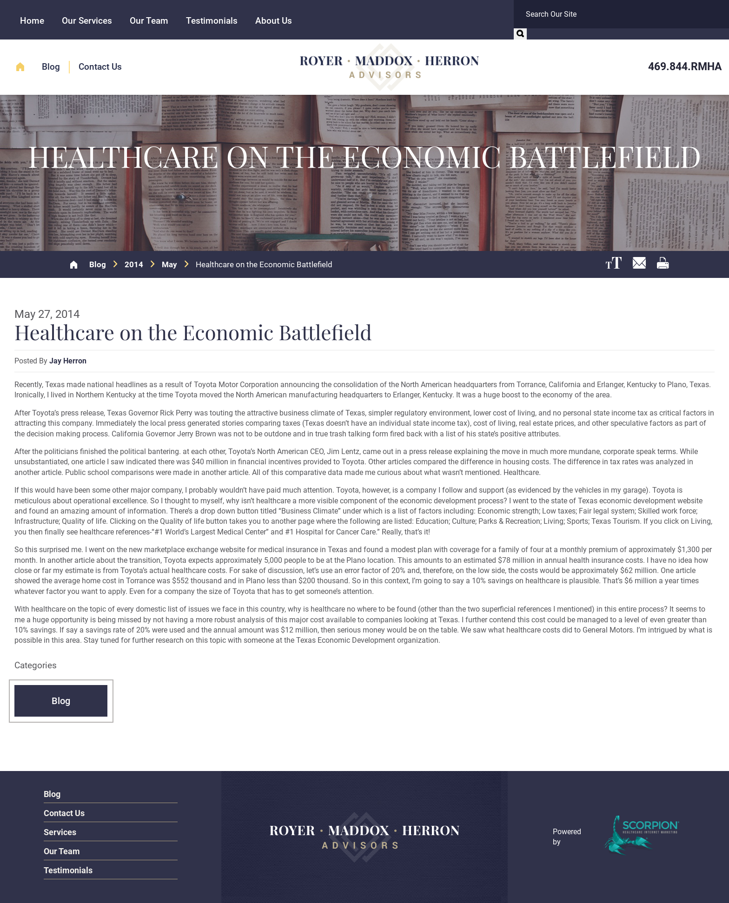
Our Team (149, 20)
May (169, 264)
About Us (273, 20)
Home (32, 20)
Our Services (87, 20)
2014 (134, 264)
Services (60, 832)
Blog (51, 66)
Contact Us (100, 66)
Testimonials (212, 20)
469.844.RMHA (685, 66)
